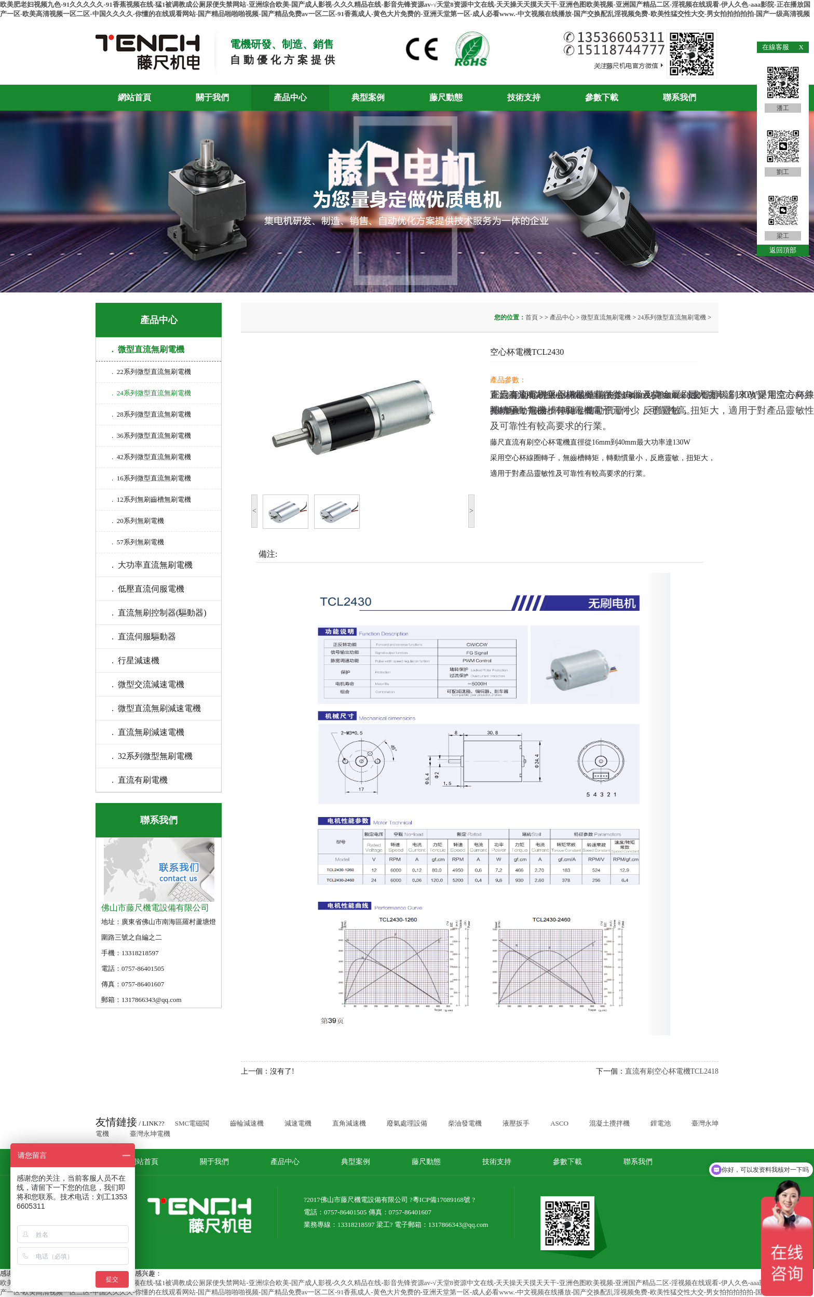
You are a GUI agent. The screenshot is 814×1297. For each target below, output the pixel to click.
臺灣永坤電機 (150, 1134)
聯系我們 (679, 97)
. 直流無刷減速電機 (148, 732)
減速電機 (297, 1123)
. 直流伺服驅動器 (144, 636)
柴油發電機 (465, 1123)
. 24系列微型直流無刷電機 (151, 393)
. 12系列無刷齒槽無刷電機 (151, 499)
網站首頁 (134, 97)
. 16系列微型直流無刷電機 (151, 478)
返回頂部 (782, 250)
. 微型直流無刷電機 (148, 349)
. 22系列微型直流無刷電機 (151, 372)
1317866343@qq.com (458, 1224)
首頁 (532, 317)
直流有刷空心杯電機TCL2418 (671, 1071)
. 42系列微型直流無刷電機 (151, 457)
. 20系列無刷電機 (138, 521)
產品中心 (290, 97)
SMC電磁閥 (192, 1123)
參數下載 (601, 97)
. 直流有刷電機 (140, 779)
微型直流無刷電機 (606, 317)
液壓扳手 (516, 1123)
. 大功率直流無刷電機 (152, 564)
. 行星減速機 (135, 660)
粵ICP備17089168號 (441, 1200)
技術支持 (523, 97)
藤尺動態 (446, 97)
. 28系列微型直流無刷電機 (151, 414)
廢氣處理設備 (407, 1123)
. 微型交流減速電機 (148, 684)
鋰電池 (660, 1123)
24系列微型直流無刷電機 (671, 317)
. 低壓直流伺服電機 (148, 588)
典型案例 (368, 97)
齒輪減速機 (247, 1123)
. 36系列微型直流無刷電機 (151, 435)
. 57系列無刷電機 (138, 542)
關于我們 (212, 97)
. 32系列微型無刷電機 (152, 756)
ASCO (559, 1123)
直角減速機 (349, 1123)
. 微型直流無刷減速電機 (156, 708)
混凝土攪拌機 (609, 1123)
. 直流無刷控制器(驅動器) (159, 612)
